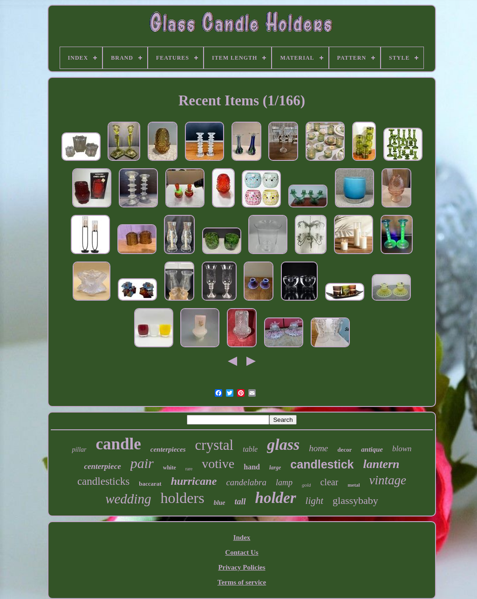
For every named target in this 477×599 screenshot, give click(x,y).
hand (252, 467)
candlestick (322, 464)
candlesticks (103, 481)
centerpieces (168, 449)
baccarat (150, 483)
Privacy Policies (241, 567)
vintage (387, 480)
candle (118, 444)
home (318, 448)
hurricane (194, 481)
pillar (79, 449)
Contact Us (241, 552)
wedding (128, 498)
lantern (381, 464)
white (169, 467)
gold (306, 485)
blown (402, 448)
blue (219, 502)
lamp (284, 482)
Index (242, 537)
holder (275, 497)
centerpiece (102, 466)
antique (372, 449)
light (315, 500)
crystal (214, 445)
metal (354, 485)
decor (344, 449)
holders (182, 497)
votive (218, 463)
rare (189, 468)
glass (283, 444)
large (275, 467)
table (250, 449)
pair (142, 463)
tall (240, 501)
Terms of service (242, 582)
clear (329, 482)
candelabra (246, 482)
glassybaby (355, 500)
